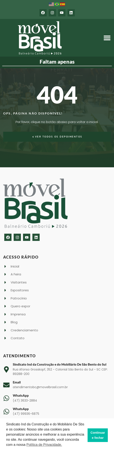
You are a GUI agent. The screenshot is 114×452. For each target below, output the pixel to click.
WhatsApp (21, 395)
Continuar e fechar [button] (98, 435)
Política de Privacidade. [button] (44, 444)
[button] (107, 38)
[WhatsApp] (6, 398)
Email (17, 382)
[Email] (6, 385)
